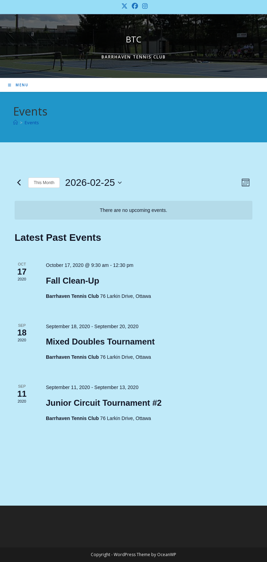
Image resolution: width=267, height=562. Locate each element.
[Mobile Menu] (18, 84)
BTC (133, 39)
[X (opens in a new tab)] (124, 6)
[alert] (133, 210)
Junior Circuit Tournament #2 (104, 402)
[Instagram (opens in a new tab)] (144, 6)
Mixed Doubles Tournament (100, 341)
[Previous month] (19, 183)
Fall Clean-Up (72, 280)
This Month (44, 182)
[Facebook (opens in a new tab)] (135, 6)
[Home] (15, 122)
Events (32, 122)
